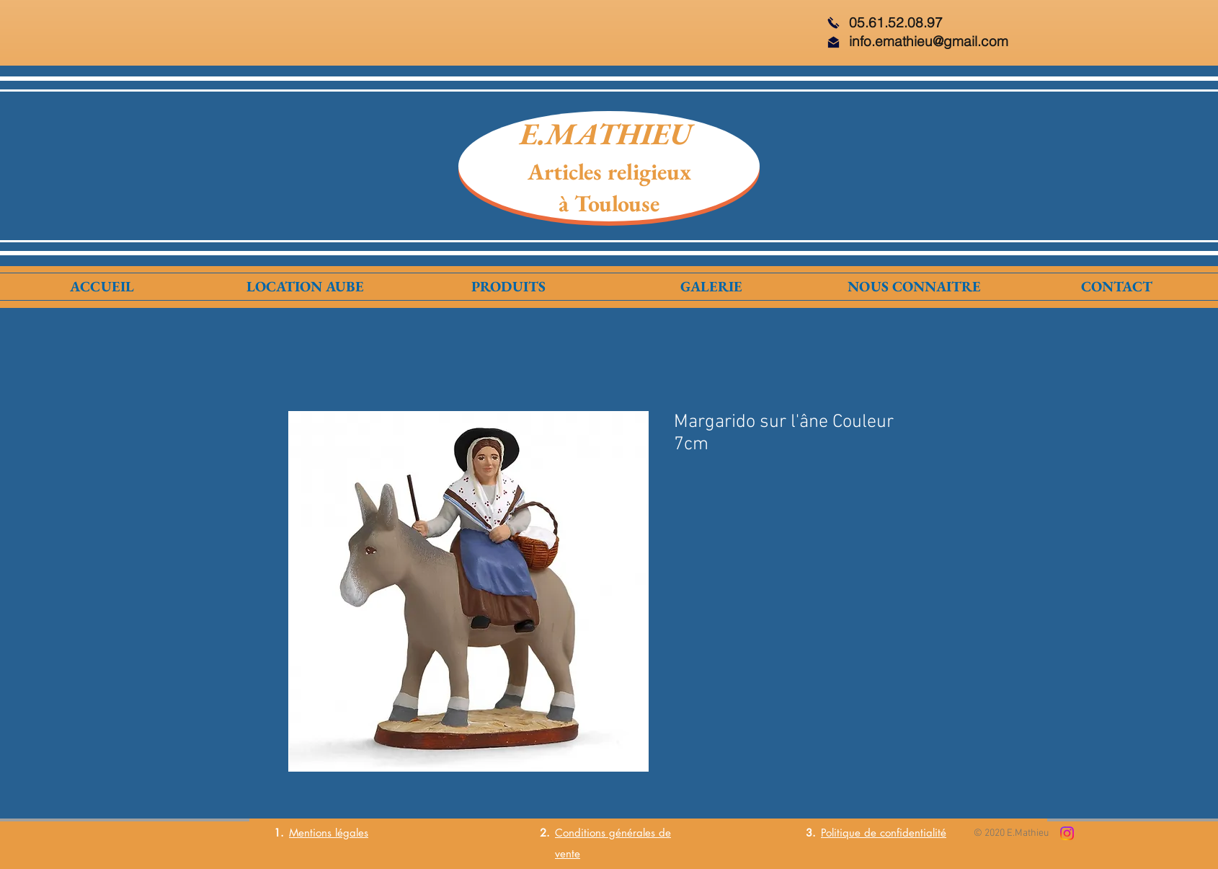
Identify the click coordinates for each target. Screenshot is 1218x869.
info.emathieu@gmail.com (928, 41)
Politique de (850, 832)
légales (350, 832)
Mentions (310, 832)
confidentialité (913, 832)
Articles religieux (609, 171)
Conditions (580, 832)
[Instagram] (1067, 833)
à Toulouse (609, 203)
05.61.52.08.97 (896, 22)
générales (630, 832)
